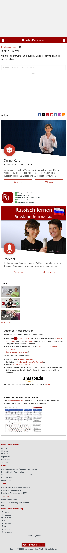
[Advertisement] (33, 18)
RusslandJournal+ (24, 338)
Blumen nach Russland (21, 365)
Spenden (4, 462)
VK (3, 526)
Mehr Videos (7, 323)
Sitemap (4, 451)
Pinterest (6, 524)
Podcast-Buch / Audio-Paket (12, 472)
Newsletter (6, 512)
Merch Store (10, 349)
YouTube (6, 518)
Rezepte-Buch (7, 478)
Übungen (29, 341)
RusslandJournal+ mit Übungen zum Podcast (19, 469)
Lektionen (18, 272)
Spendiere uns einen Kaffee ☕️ (17, 352)
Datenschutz (6, 460)
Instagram (6, 529)
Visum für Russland (25, 359)
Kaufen (49, 182)
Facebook (6, 515)
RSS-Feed (6, 532)
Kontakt (4, 448)
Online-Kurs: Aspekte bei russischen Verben (18, 475)
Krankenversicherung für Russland (30, 362)
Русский (37, 536)
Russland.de (33, 40)
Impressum (5, 457)
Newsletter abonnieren (16, 401)
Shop (41, 347)
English (29, 536)
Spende (47, 384)
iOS (50, 347)
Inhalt (17, 182)
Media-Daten (6, 454)
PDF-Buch (49, 272)
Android (55, 347)
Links (3, 505)
